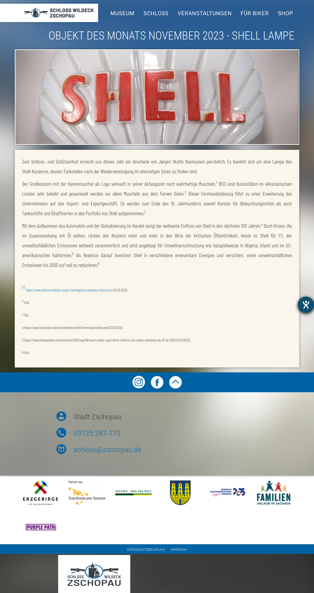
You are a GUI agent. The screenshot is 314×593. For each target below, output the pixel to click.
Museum (122, 13)
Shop (285, 13)
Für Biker (255, 13)
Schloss (156, 13)
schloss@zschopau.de (107, 450)
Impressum (178, 549)
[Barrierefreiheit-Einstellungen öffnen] (306, 305)
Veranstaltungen (205, 13)
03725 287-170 (97, 433)
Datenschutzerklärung (146, 549)
